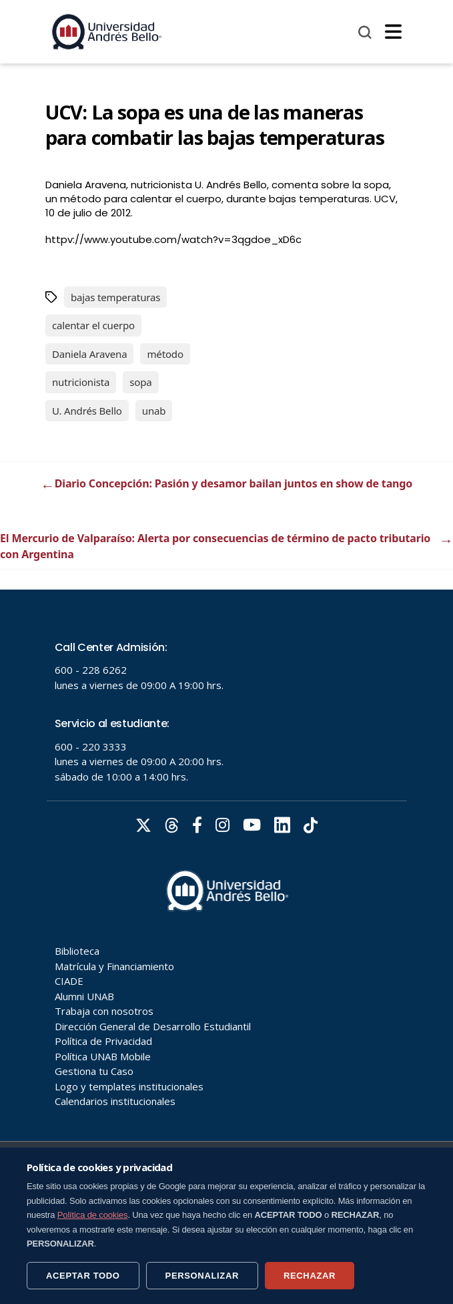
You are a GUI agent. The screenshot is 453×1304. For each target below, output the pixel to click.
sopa (140, 382)
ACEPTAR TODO (83, 1276)
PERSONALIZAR (202, 1276)
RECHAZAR (310, 1276)
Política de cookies (92, 1215)
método (165, 354)
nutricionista (80, 382)
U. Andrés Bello (87, 410)
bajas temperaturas (115, 297)
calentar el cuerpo (93, 325)
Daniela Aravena (89, 354)
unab (154, 410)
